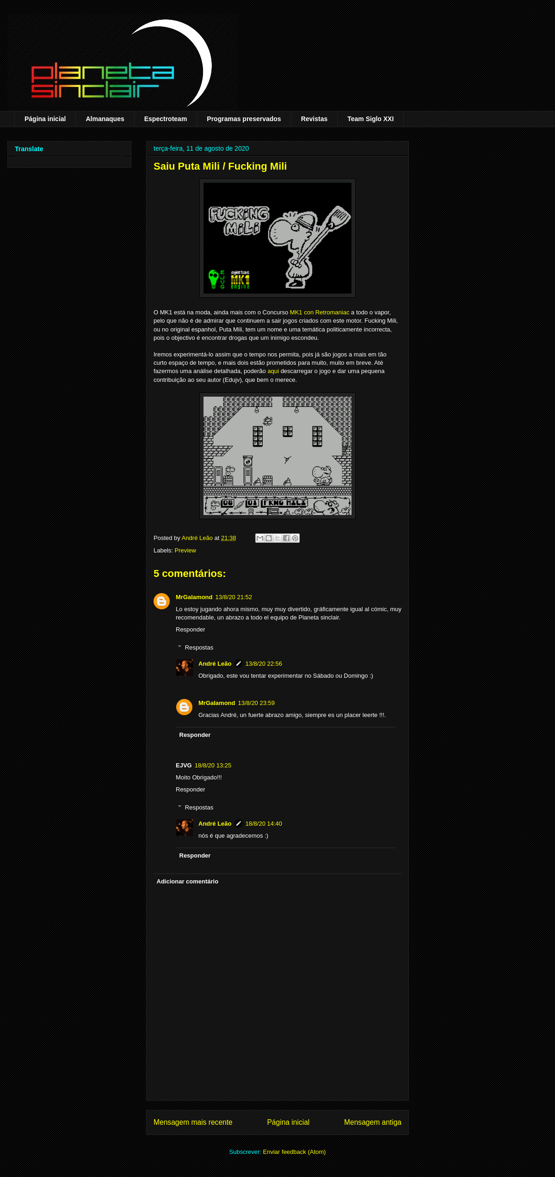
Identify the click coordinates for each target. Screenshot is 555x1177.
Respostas (199, 647)
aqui (273, 371)
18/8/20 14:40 (264, 823)
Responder (190, 629)
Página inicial (45, 119)
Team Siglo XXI (370, 119)
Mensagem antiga (372, 1122)
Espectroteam (165, 119)
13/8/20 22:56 (264, 663)
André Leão (215, 663)
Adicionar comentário (188, 881)
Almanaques (105, 119)
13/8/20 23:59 (256, 702)
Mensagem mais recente (193, 1122)
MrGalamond (194, 597)
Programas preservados (244, 119)
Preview (185, 550)
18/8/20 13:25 (213, 765)
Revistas (314, 119)
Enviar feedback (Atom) (294, 1151)
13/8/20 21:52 (233, 597)
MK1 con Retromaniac (320, 312)
